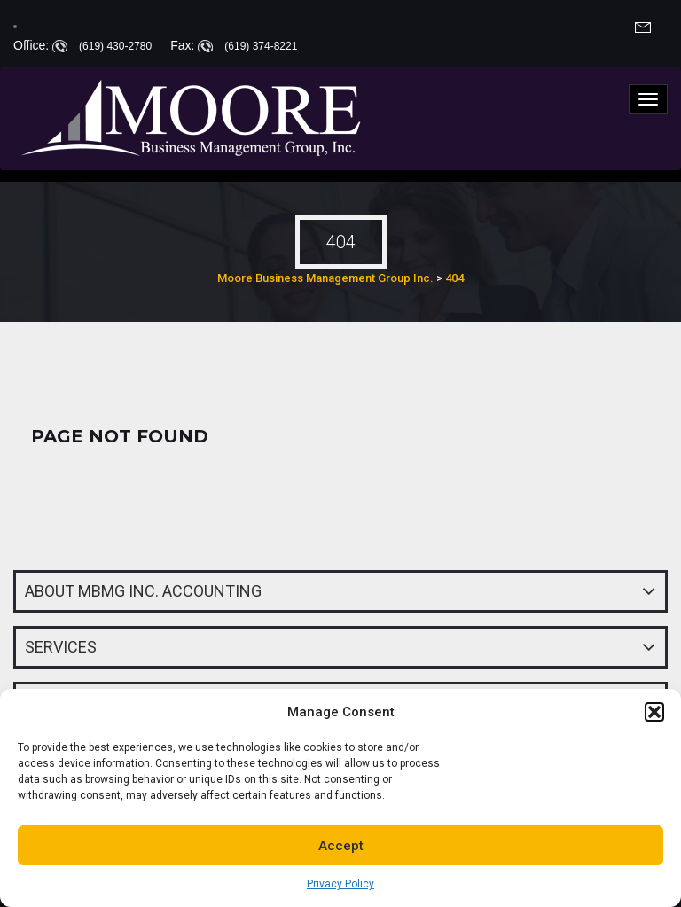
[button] (654, 712)
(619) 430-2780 (115, 46)
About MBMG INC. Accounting (143, 591)
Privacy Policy (340, 884)
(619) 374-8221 (260, 46)
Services (61, 646)
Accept (341, 846)
